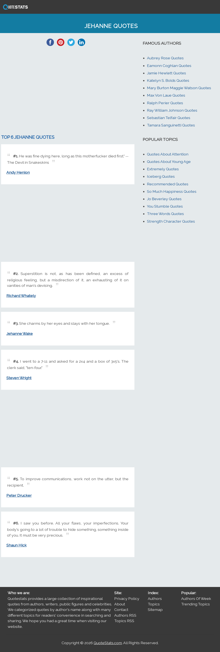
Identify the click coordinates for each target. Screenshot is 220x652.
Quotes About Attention (167, 154)
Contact (121, 609)
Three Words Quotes (165, 213)
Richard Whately (21, 295)
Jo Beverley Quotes (164, 199)
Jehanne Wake (19, 333)
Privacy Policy (126, 598)
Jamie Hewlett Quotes (166, 73)
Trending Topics (195, 604)
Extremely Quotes (163, 169)
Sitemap (155, 609)
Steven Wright (18, 378)
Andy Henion (18, 172)
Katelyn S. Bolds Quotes (168, 80)
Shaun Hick (16, 545)
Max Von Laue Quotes (166, 95)
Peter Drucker (19, 495)
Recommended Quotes (167, 184)
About (119, 604)
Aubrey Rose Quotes (165, 58)
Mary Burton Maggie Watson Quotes (179, 88)
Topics (154, 604)
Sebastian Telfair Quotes (168, 117)
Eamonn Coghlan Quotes (169, 65)
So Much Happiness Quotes (171, 191)
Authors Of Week (196, 598)
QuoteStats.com (108, 643)
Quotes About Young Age (169, 161)
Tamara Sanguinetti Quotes (171, 125)
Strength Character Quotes (171, 221)
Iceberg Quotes (161, 176)
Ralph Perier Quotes (165, 103)
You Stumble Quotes (165, 206)
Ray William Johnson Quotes (172, 110)
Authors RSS (125, 615)
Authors (155, 598)
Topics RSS (124, 621)
